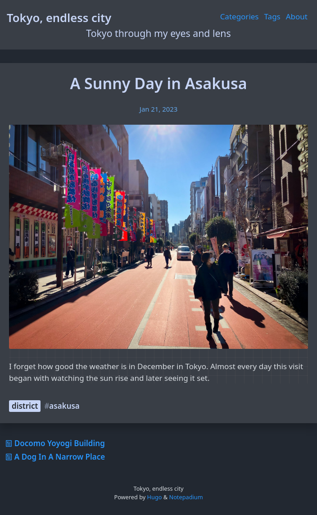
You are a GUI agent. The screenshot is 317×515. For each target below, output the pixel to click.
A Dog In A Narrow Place (54, 457)
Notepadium (186, 497)
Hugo (154, 497)
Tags (272, 16)
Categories (239, 16)
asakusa (64, 406)
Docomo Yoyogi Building (54, 443)
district (25, 406)
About (297, 16)
